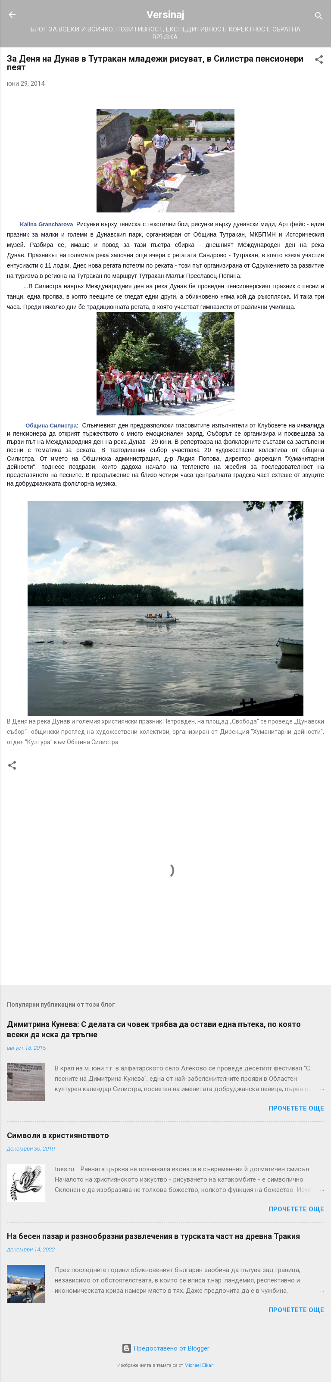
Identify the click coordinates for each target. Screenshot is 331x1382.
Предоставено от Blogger (165, 1348)
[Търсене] (319, 17)
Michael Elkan (199, 1365)
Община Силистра (51, 425)
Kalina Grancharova (46, 224)
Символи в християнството (58, 1135)
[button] (319, 61)
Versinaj (165, 15)
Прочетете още (296, 1108)
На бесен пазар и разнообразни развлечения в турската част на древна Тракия (153, 1236)
